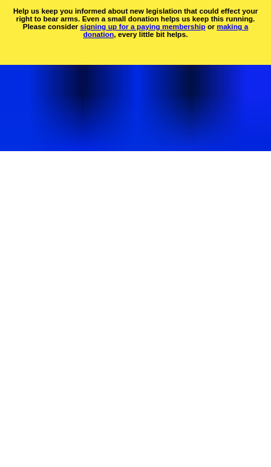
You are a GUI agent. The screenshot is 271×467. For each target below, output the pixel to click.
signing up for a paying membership (142, 26)
